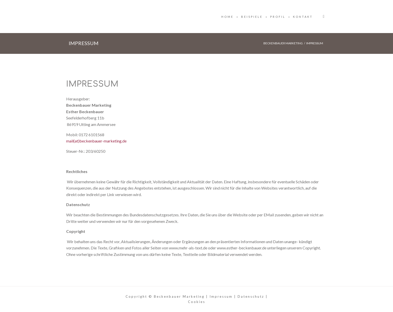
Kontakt (303, 16)
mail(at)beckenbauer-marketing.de (96, 140)
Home (227, 16)
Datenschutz (251, 296)
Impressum (221, 296)
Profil (277, 16)
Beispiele (252, 16)
